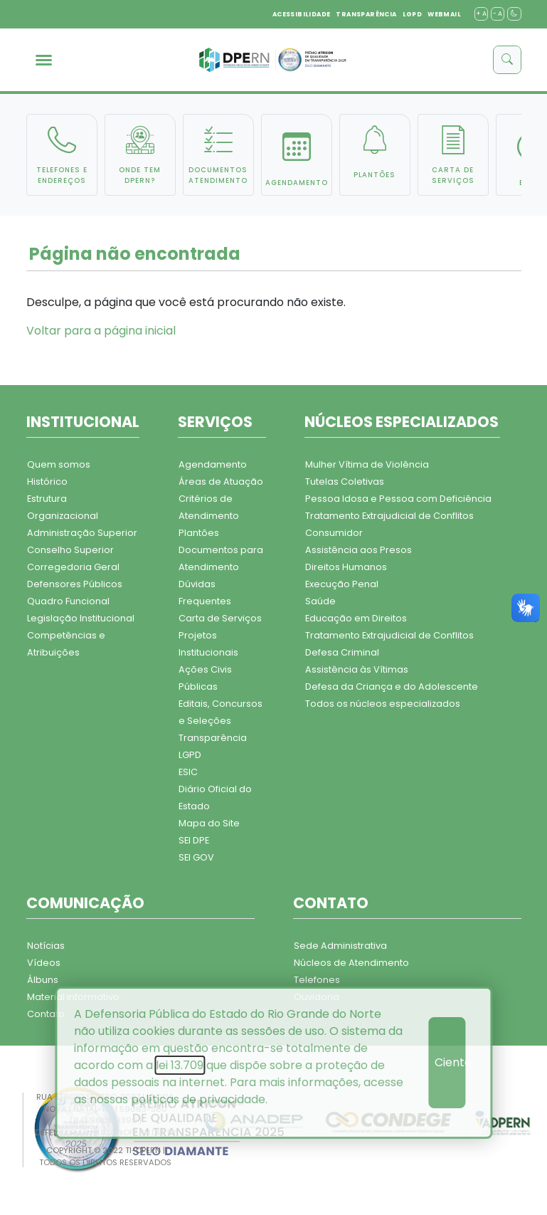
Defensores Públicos (74, 584)
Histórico (47, 481)
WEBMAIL (444, 14)
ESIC (188, 772)
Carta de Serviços (220, 618)
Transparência (213, 738)
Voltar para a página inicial (101, 330)
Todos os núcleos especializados (382, 704)
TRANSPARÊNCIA (366, 14)
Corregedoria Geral (73, 567)
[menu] (43, 60)
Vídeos (43, 963)
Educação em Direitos (356, 618)
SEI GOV (196, 857)
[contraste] (514, 14)
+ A (481, 13)
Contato (46, 1014)
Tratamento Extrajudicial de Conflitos (389, 516)
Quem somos (58, 464)
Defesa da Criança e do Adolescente (391, 686)
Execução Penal (341, 584)
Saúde (320, 601)
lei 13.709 (179, 1065)
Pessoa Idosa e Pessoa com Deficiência (398, 499)
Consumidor (334, 533)
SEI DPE (194, 840)
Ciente (450, 1062)
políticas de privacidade (198, 1099)
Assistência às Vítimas (356, 669)
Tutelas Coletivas (344, 481)
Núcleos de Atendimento (351, 963)
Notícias (46, 946)
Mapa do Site (209, 823)
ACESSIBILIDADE (301, 14)
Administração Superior (82, 533)
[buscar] (507, 60)
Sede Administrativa (340, 946)
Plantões (199, 533)
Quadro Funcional (68, 601)
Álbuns (42, 980)
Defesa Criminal (342, 652)
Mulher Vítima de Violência (367, 464)
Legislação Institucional (80, 618)
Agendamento (213, 464)
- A (497, 13)
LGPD (413, 14)
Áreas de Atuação (221, 481)
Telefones (317, 980)
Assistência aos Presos (358, 550)
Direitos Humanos (346, 567)
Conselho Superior (70, 550)
